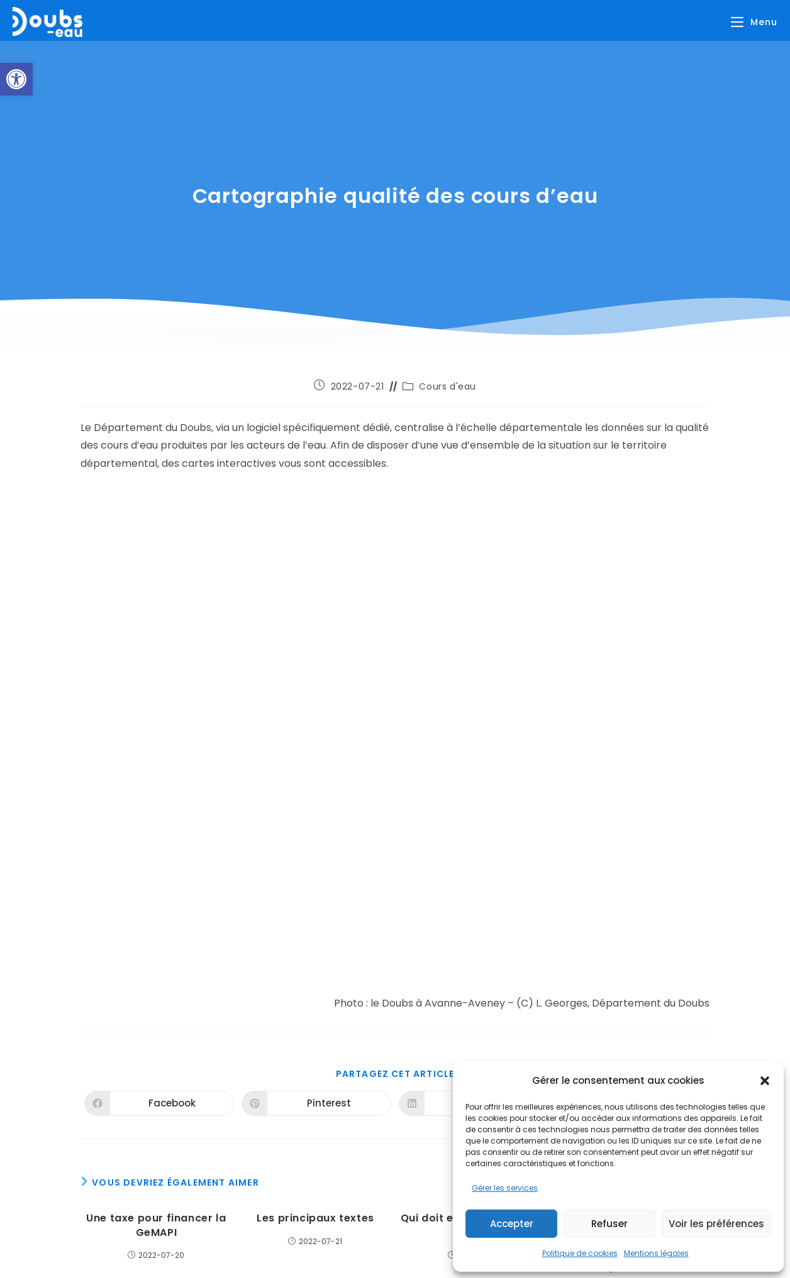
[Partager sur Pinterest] (316, 1103)
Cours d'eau (447, 387)
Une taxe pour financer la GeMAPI (156, 1225)
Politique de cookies (580, 1253)
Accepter (511, 1223)
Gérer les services (505, 1187)
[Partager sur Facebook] (159, 1103)
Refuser (609, 1223)
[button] (16, 79)
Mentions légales (656, 1253)
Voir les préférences (716, 1223)
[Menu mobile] (754, 22)
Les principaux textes (315, 1218)
